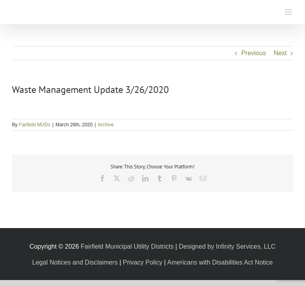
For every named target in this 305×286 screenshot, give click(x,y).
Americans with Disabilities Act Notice (220, 262)
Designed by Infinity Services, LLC (227, 246)
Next (280, 53)
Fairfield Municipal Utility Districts (127, 246)
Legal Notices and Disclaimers (75, 262)
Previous (253, 53)
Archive (106, 125)
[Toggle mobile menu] (289, 12)
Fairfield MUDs (34, 125)
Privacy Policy (142, 262)
